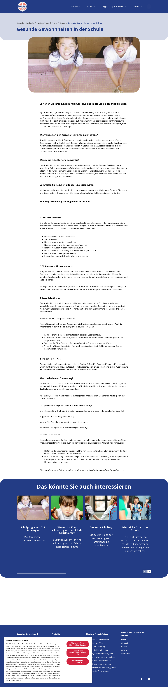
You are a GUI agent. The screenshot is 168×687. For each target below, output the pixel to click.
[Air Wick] (124, 643)
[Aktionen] (91, 6)
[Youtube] (148, 678)
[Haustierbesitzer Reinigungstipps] (101, 667)
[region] (48, 660)
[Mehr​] (136, 6)
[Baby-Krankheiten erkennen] (99, 664)
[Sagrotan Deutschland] (28, 633)
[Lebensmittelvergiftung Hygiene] (100, 657)
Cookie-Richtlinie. (36, 676)
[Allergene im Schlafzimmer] (98, 671)
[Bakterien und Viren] (95, 643)
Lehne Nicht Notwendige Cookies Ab (77, 653)
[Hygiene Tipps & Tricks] (113, 6)
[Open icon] (149, 6)
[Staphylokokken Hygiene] (97, 650)
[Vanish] (124, 646)
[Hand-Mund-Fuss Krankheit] (98, 660)
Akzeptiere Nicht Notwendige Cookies (77, 644)
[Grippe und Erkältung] (95, 646)
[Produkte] (75, 6)
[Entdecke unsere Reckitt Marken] (136, 633)
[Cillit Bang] (125, 653)
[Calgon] (124, 650)
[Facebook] (141, 678)
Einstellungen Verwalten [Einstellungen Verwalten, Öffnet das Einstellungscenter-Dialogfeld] (77, 661)
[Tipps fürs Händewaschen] (97, 639)
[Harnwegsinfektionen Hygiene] (99, 653)
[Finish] (123, 639)
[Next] (149, 572)
